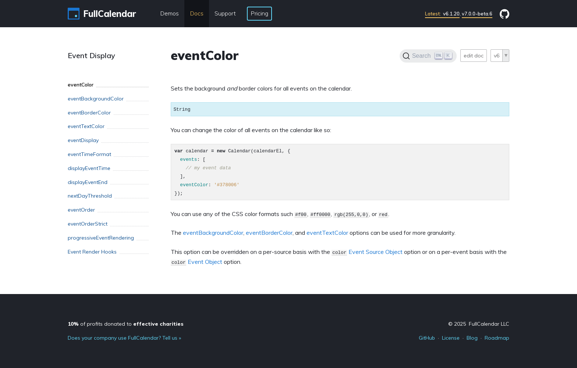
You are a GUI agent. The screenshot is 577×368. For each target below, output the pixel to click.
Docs (196, 13)
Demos (169, 13)
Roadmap (497, 338)
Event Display (91, 55)
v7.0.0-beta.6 (477, 14)
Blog (472, 338)
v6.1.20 (442, 14)
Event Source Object (375, 251)
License (451, 338)
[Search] (428, 56)
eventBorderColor (269, 232)
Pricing (259, 13)
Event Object (205, 261)
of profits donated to (126, 324)
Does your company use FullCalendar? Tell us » (124, 338)
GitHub (427, 338)
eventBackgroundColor (213, 232)
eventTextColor (327, 232)
